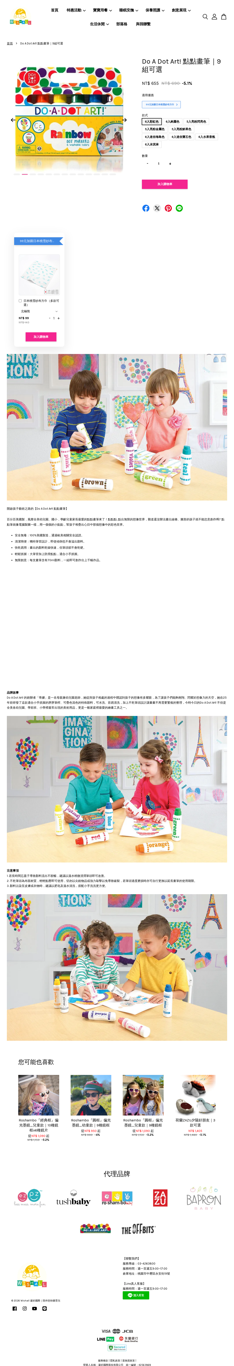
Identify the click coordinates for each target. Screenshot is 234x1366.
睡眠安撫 (128, 10)
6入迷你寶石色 (181, 137)
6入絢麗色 (172, 121)
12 (105, 174)
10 (89, 174)
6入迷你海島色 (155, 137)
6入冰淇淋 (152, 144)
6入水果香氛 (206, 137)
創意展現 (181, 10)
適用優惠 (148, 95)
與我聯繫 (143, 24)
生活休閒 (99, 24)
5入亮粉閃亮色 (196, 121)
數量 (145, 156)
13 (113, 174)
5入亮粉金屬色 (155, 129)
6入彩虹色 (152, 121)
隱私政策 (115, 1360)
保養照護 (155, 10)
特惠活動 (76, 10)
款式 (145, 115)
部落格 (121, 24)
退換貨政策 (128, 1360)
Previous (13, 120)
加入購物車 (41, 336)
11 (97, 174)
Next (124, 120)
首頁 (54, 10)
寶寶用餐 (102, 10)
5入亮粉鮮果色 (181, 129)
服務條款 (103, 1360)
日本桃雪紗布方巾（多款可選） (39, 303)
